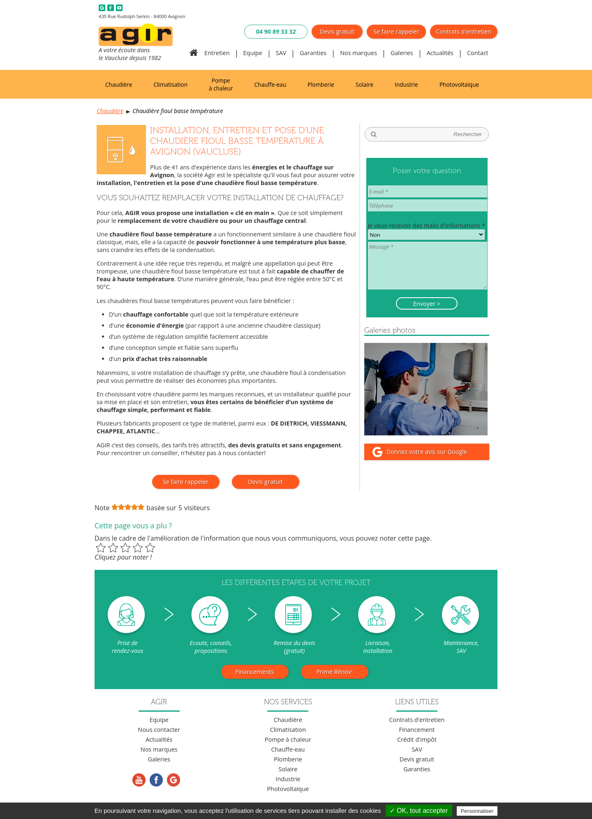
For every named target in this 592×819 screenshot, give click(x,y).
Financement (417, 729)
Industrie (406, 84)
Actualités (440, 53)
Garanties (313, 53)
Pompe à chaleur (221, 84)
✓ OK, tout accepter (419, 810)
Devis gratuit (337, 31)
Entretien (217, 53)
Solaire (364, 84)
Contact (477, 53)
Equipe (252, 53)
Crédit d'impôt (417, 739)
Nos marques (358, 53)
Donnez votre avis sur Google (426, 452)
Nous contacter (159, 729)
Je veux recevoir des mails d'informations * (427, 225)
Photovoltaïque (459, 84)
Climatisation (170, 84)
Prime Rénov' (334, 672)
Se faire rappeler (396, 31)
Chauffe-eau (270, 84)
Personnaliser (477, 811)
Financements (255, 672)
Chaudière (118, 84)
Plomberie (321, 84)
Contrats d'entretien (464, 31)
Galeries (402, 53)
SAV (281, 53)
